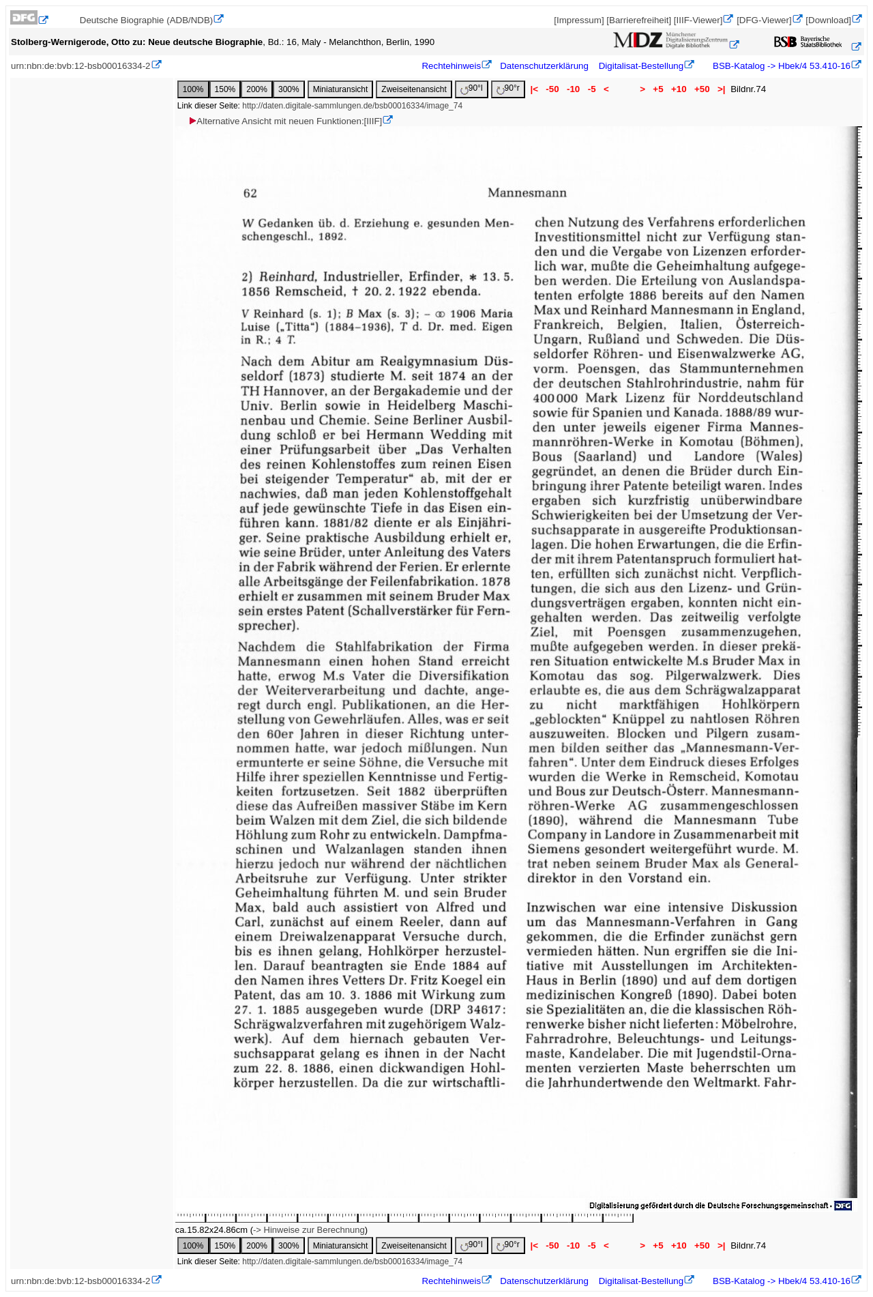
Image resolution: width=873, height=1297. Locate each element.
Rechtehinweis (451, 66)
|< (534, 89)
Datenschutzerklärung (544, 66)
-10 (573, 89)
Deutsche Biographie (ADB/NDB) (146, 20)
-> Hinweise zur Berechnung (309, 1230)
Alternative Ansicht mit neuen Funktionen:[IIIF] (285, 121)
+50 (702, 89)
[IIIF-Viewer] (698, 20)
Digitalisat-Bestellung (641, 66)
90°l (471, 89)
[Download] (828, 20)
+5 (658, 89)
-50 (553, 89)
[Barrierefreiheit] (638, 20)
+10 (678, 89)
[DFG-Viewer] (764, 20)
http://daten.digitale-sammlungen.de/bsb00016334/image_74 (352, 106)
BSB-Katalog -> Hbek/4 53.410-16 (780, 66)
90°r (508, 89)
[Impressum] (579, 20)
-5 (591, 89)
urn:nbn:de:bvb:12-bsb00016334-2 (81, 66)
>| (721, 89)
